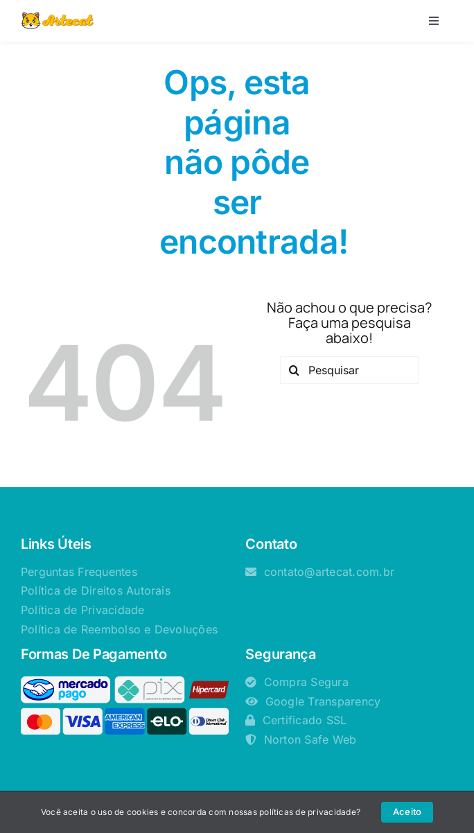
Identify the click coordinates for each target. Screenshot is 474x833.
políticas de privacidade (307, 812)
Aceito (407, 811)
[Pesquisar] (349, 370)
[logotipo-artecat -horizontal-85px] (57, 18)
